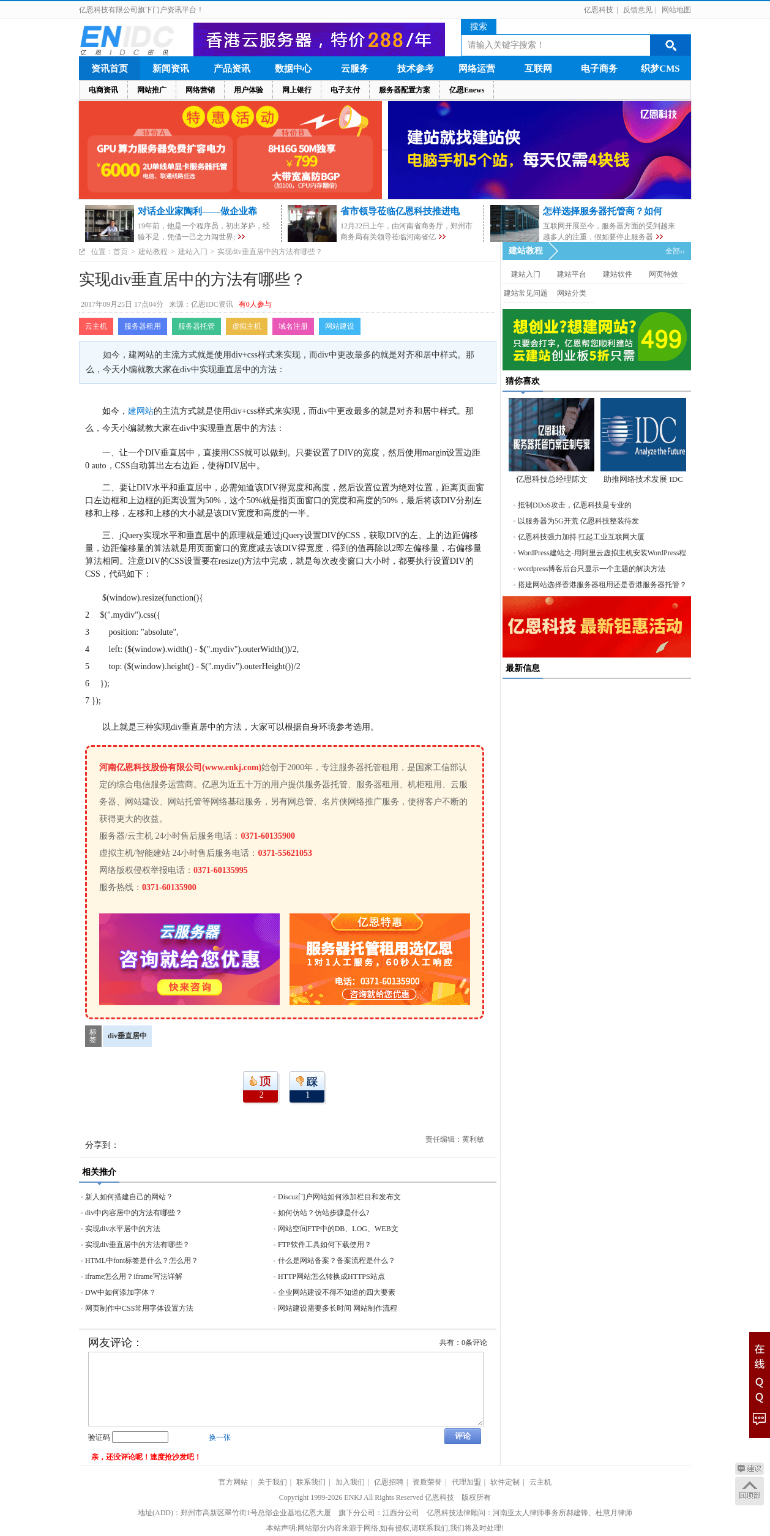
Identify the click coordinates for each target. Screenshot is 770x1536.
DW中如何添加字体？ (120, 1292)
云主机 (96, 326)
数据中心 (293, 68)
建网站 (141, 411)
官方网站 (233, 1482)
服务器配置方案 (404, 90)
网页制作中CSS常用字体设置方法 (139, 1308)
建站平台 (571, 274)
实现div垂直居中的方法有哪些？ (137, 1244)
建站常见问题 (526, 293)
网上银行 (297, 90)
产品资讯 (232, 68)
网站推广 (151, 90)
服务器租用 (142, 326)
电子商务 (599, 68)
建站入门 (192, 251)
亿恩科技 (598, 10)
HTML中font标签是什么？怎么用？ (141, 1260)
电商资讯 (103, 90)
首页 (120, 251)
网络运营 (476, 68)
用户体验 (248, 90)
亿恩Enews (466, 90)
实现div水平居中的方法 (122, 1228)
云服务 (354, 68)
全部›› (675, 251)
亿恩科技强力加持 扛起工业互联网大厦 (581, 537)
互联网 (538, 68)
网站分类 (571, 293)
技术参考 (415, 68)
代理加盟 (466, 1482)
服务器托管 (196, 326)
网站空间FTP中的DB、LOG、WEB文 (338, 1228)
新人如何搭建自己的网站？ (129, 1197)
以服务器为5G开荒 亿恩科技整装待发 (578, 521)
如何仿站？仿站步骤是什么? (323, 1212)
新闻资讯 (170, 68)
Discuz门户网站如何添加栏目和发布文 (339, 1197)
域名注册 (293, 326)
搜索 (478, 26)
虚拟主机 (246, 326)
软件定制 (505, 1482)
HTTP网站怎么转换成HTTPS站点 (331, 1276)
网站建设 (339, 326)
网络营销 (200, 90)
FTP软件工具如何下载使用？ (325, 1244)
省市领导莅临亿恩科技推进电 (400, 211)
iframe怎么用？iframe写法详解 (133, 1276)
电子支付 (345, 90)
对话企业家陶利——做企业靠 (197, 211)
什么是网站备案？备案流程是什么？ (336, 1260)
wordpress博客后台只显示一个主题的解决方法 (591, 568)
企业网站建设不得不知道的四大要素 (336, 1292)
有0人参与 (255, 304)
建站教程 (153, 251)
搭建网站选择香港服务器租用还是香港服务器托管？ (602, 584)
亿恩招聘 (388, 1482)
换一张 (220, 1437)
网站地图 (676, 10)
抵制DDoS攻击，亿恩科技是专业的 (575, 505)
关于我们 (272, 1482)
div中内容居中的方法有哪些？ (133, 1212)
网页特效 (663, 274)
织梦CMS (660, 68)
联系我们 (311, 1482)
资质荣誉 (427, 1482)
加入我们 (350, 1482)
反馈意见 (637, 10)
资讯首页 (109, 68)
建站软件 (617, 274)
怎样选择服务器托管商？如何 (602, 211)
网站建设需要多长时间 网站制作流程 (337, 1308)
